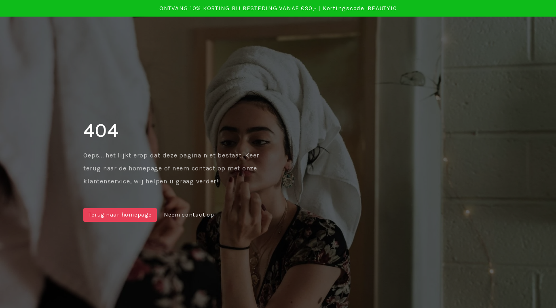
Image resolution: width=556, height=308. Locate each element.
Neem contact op (189, 214)
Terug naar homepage (120, 214)
